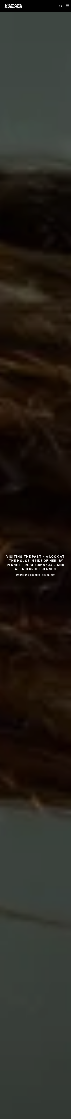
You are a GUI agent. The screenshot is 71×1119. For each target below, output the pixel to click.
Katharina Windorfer (28, 575)
